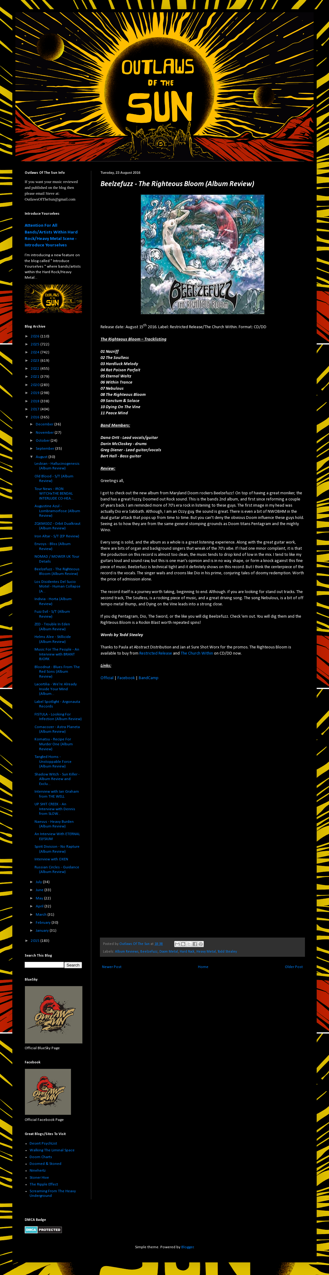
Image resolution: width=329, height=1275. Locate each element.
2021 (35, 377)
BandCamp (148, 678)
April (40, 906)
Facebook (126, 678)
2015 (35, 941)
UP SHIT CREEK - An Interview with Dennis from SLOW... (55, 809)
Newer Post (111, 967)
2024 (35, 352)
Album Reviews (126, 952)
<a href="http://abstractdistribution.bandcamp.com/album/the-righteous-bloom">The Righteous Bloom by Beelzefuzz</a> (154, 808)
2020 (35, 385)
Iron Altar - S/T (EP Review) (57, 536)
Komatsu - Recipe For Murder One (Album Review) (54, 744)
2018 (35, 401)
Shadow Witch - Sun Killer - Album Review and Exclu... (57, 779)
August (42, 457)
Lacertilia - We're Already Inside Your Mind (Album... (56, 689)
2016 (35, 417)
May (40, 898)
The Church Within (197, 653)
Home (203, 967)
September (45, 449)
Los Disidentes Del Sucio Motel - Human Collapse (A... (57, 586)
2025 (35, 344)
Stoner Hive (39, 1178)
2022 (35, 369)
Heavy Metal (206, 952)
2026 (35, 336)
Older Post (294, 967)
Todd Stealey (227, 952)
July (39, 882)
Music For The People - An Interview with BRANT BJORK (57, 654)
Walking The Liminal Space (52, 1150)
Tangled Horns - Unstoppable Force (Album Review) (53, 761)
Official (107, 678)
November (45, 433)
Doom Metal (168, 952)
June (40, 890)
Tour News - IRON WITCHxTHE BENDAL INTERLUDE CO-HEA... (54, 493)
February (43, 923)
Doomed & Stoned (45, 1164)
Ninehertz (38, 1171)
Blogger (187, 1247)
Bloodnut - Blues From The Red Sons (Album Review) (57, 672)
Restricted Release (155, 653)
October (43, 441)
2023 (35, 361)
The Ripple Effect (44, 1184)
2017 (35, 409)
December (45, 424)
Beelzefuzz (149, 952)
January (43, 931)
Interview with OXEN (51, 859)
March (41, 915)
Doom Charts (41, 1157)
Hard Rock (187, 952)
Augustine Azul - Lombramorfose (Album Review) (57, 511)
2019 (35, 393)
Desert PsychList (43, 1144)
